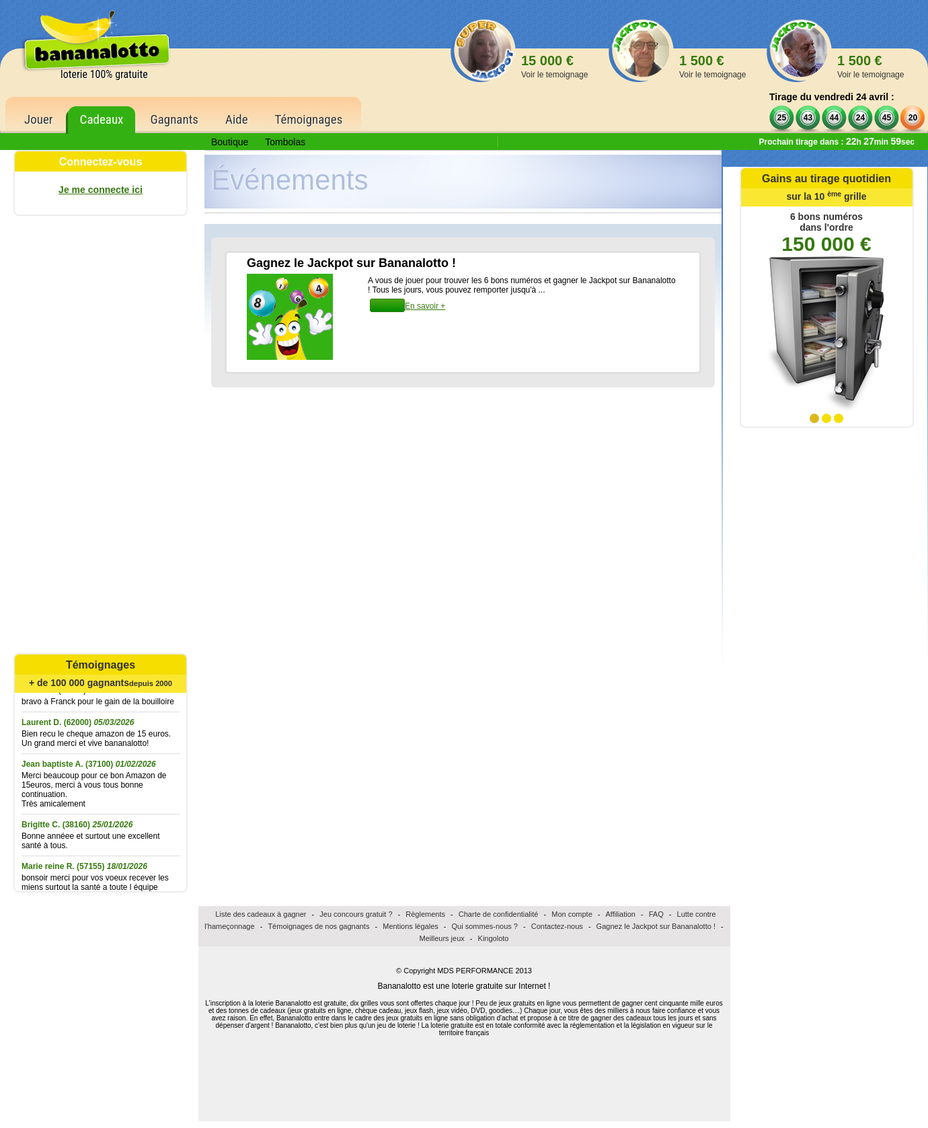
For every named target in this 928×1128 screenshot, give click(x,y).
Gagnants (174, 119)
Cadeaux (102, 119)
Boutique (229, 142)
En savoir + (425, 306)
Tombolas (285, 142)
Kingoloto (493, 938)
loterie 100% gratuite (104, 74)
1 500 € (712, 66)
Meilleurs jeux (442, 938)
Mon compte (571, 914)
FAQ (656, 914)
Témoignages (309, 119)
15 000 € (554, 66)
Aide (236, 119)
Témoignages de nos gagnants (318, 926)
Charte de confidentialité (499, 914)
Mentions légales (410, 926)
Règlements (425, 914)
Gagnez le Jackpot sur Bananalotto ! (656, 926)
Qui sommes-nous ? (485, 926)
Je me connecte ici (101, 189)
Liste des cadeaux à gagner (260, 914)
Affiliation (620, 914)
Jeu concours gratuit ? (355, 914)
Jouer (38, 119)
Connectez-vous (101, 161)
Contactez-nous (557, 926)
